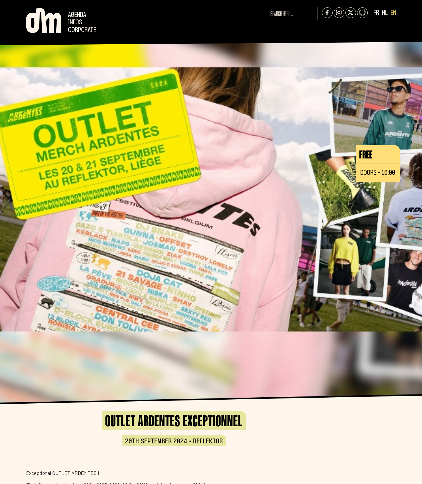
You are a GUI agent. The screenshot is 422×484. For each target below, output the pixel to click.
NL (385, 13)
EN (393, 13)
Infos (75, 22)
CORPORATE (82, 30)
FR (376, 13)
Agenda (77, 15)
